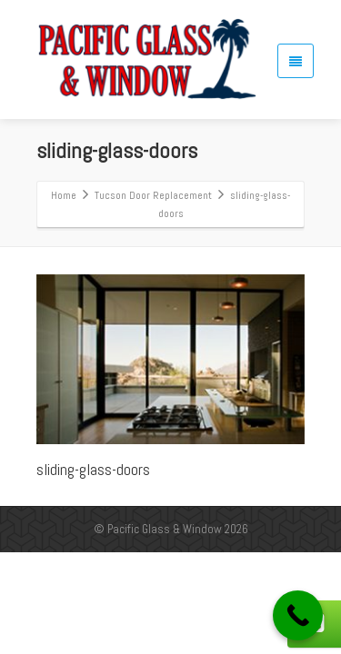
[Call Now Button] (298, 615)
